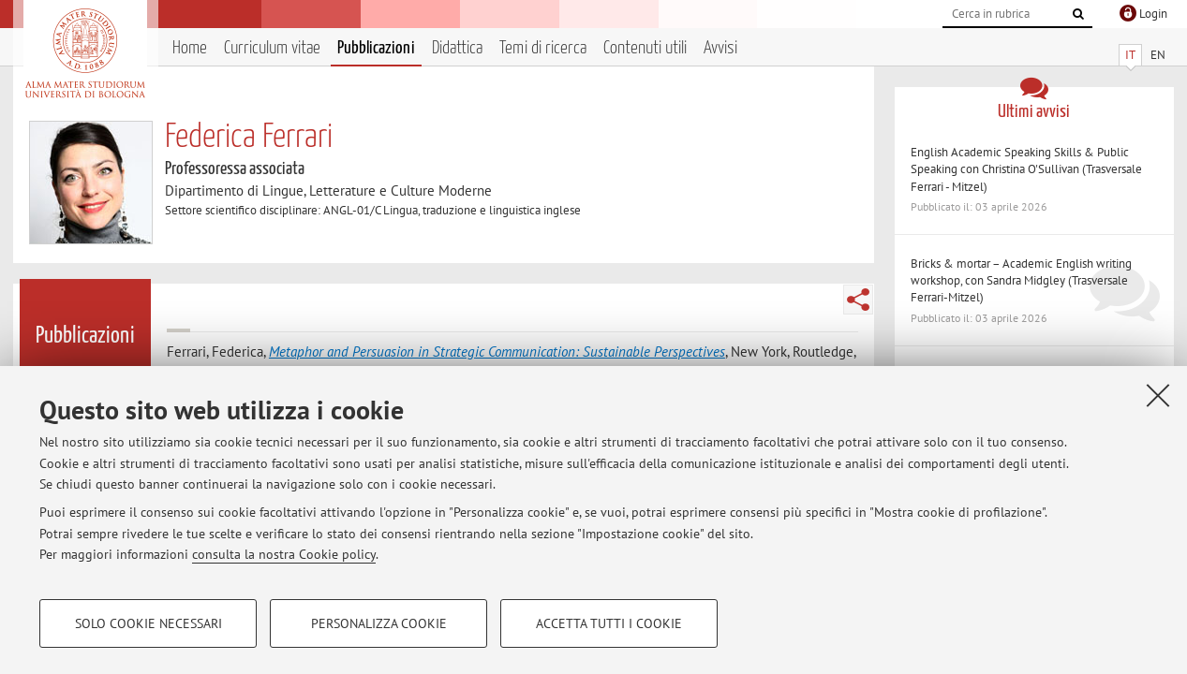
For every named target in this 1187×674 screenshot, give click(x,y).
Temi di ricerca (542, 48)
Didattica (457, 48)
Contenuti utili (645, 48)
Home (189, 48)
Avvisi (720, 48)
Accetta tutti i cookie (609, 623)
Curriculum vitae (272, 48)
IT (1130, 55)
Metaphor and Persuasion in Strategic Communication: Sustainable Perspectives (497, 351)
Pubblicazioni (376, 48)
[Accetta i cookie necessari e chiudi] (1158, 395)
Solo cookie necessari (148, 623)
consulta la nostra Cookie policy (284, 554)
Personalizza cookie (379, 623)
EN (1157, 55)
